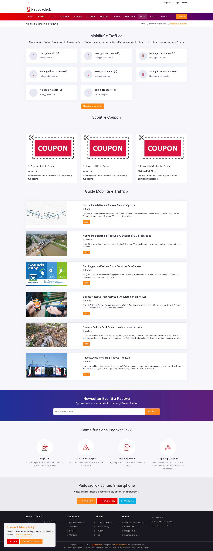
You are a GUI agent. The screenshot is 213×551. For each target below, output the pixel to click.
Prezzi (71, 531)
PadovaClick (156, 517)
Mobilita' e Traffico (157, 24)
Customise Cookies (31, 541)
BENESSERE (130, 17)
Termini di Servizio (103, 522)
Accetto (13, 541)
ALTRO (153, 16)
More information (24, 534)
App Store (86, 501)
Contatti (72, 535)
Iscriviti (181, 17)
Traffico (87, 209)
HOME (31, 17)
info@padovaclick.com (161, 521)
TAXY (142, 17)
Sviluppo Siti (128, 531)
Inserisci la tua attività (92, 106)
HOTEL (41, 17)
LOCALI (52, 17)
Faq (97, 535)
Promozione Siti (130, 535)
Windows (127, 501)
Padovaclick (96, 544)
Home (142, 24)
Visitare (87, 239)
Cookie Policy (101, 526)
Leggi (86, 222)
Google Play (107, 501)
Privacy (98, 531)
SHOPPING (104, 17)
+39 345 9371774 (158, 526)
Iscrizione (72, 526)
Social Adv (128, 526)
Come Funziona (75, 522)
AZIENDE (78, 17)
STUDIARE (90, 17)
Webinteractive (121, 544)
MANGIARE (64, 17)
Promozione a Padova (133, 522)
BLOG (164, 16)
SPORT (117, 17)
